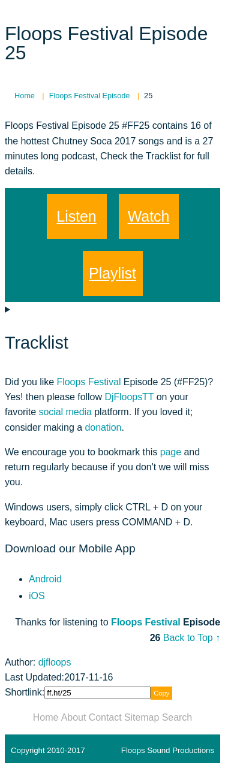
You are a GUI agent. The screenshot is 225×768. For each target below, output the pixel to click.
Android (45, 579)
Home (46, 717)
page (170, 452)
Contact (105, 717)
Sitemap (141, 717)
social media (64, 412)
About (73, 717)
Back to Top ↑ (191, 638)
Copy (161, 693)
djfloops (54, 662)
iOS (37, 596)
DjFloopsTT (129, 397)
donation (103, 427)
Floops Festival (89, 382)
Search (177, 717)
